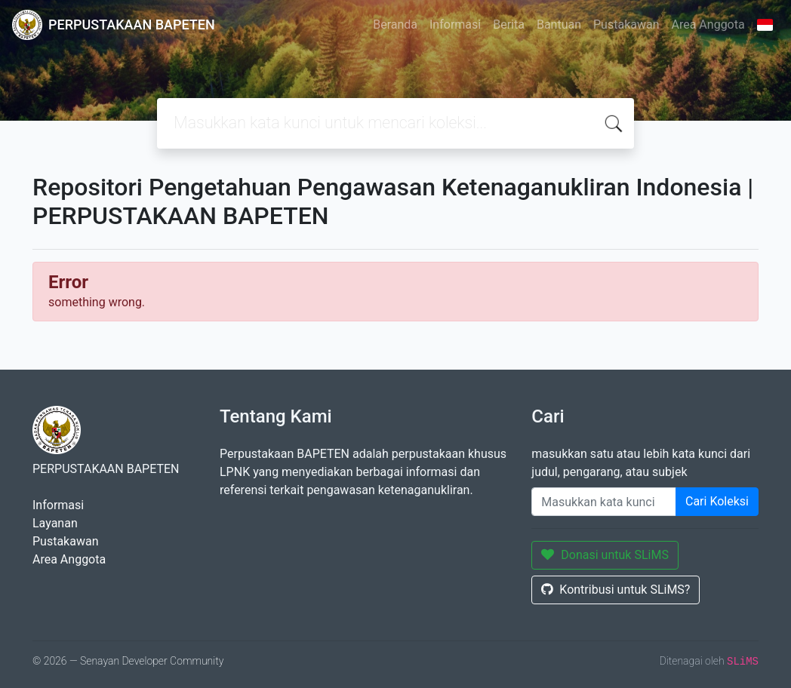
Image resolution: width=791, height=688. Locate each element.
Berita (509, 24)
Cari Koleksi (717, 501)
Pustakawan (626, 24)
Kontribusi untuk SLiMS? (615, 589)
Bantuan (559, 24)
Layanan (55, 523)
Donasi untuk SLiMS (605, 555)
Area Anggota (708, 24)
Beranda (395, 24)
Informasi (455, 24)
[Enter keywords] (603, 501)
